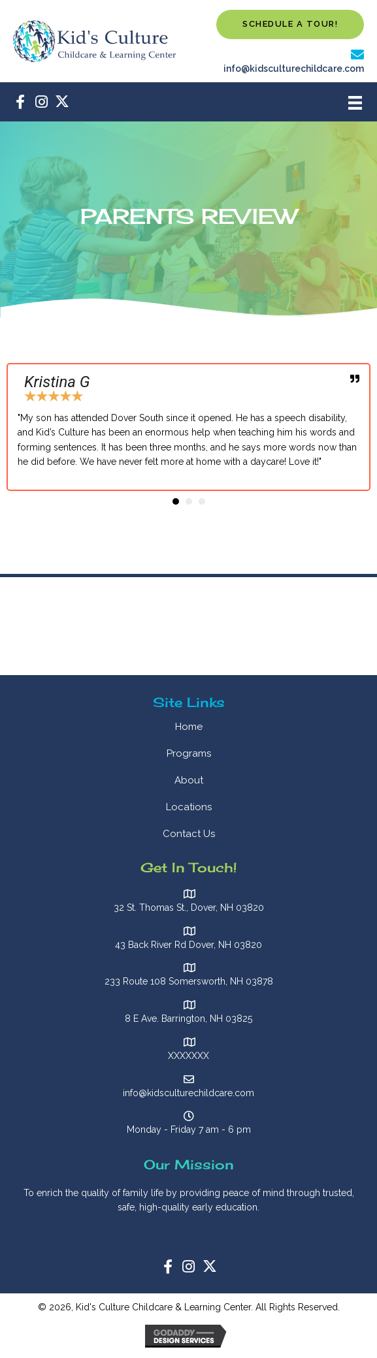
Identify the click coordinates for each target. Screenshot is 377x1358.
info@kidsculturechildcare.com (293, 68)
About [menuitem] (188, 780)
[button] (290, 24)
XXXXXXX (188, 1055)
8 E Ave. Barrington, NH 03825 (188, 1018)
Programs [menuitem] (189, 753)
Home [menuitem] (189, 727)
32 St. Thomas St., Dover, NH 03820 (189, 907)
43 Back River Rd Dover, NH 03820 (188, 945)
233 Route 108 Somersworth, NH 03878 (189, 981)
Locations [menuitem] (189, 807)
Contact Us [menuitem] (189, 834)
